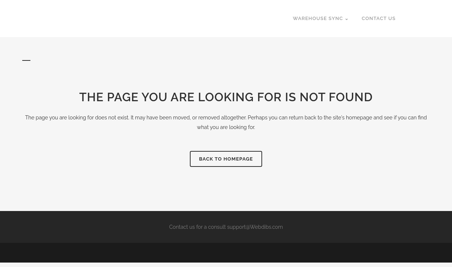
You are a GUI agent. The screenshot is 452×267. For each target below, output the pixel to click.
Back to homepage (226, 159)
